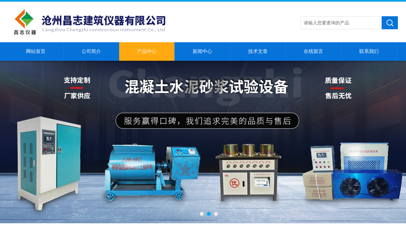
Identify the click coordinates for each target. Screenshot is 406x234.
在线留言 (313, 51)
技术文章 (258, 51)
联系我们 (369, 51)
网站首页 (35, 51)
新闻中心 (202, 51)
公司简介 (91, 51)
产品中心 (147, 51)
